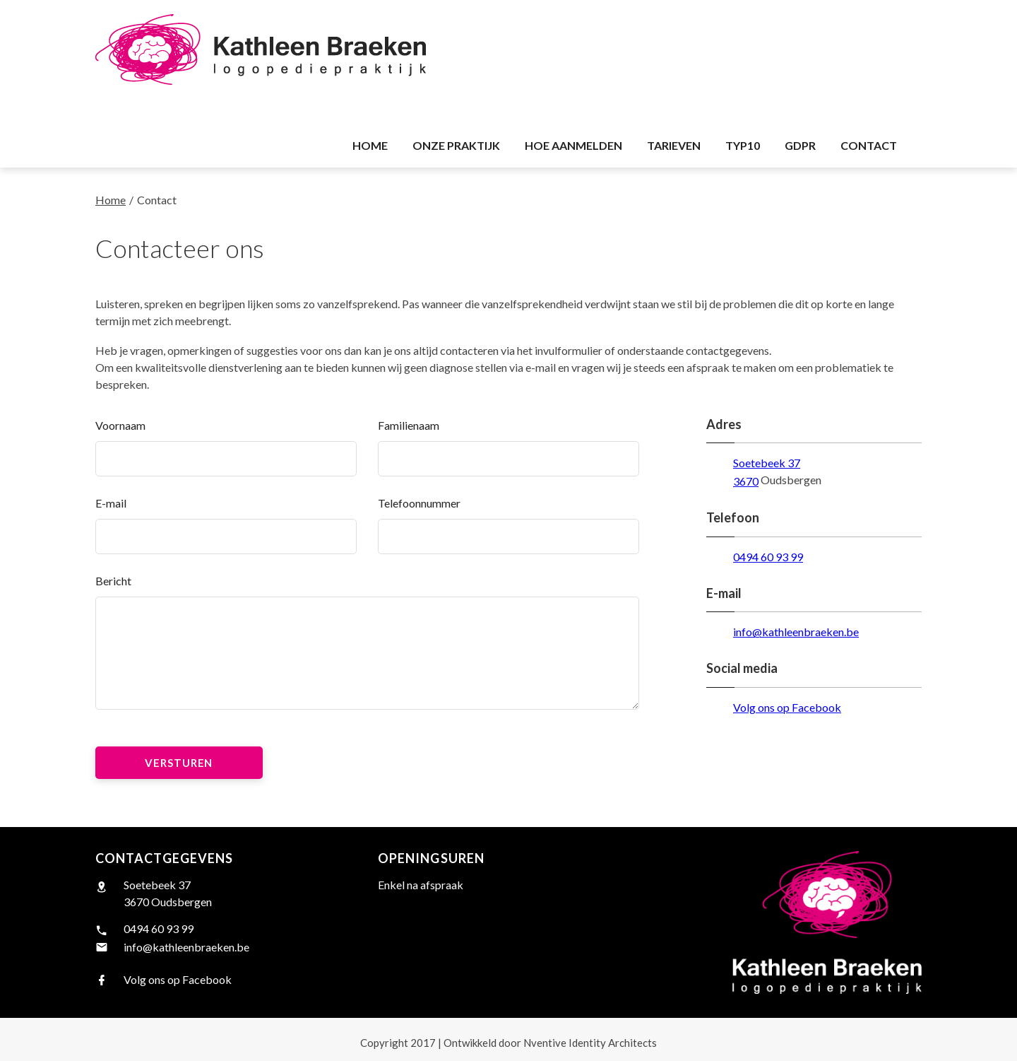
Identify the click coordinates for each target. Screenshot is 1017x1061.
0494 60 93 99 (768, 556)
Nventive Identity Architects (550, 1042)
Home (110, 199)
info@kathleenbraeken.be (796, 631)
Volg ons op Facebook (787, 707)
